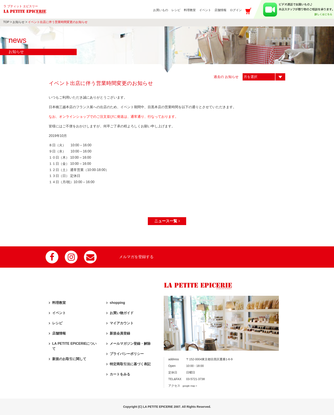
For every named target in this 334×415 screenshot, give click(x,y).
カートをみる (120, 374)
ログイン (236, 10)
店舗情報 (59, 333)
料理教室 (59, 302)
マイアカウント (122, 323)
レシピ (57, 323)
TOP (6, 22)
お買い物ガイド (122, 313)
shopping (117, 302)
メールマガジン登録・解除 (130, 343)
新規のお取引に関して (69, 359)
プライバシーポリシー (127, 354)
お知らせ (18, 22)
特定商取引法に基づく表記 (130, 364)
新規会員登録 (120, 333)
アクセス (182, 385)
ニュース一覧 (167, 221)
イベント (59, 313)
